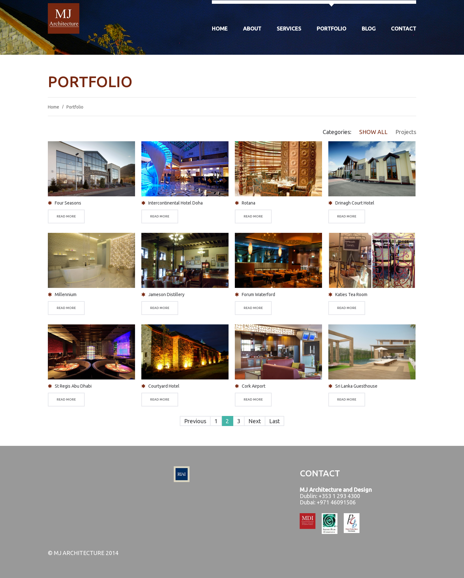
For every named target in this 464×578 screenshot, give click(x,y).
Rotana (248, 202)
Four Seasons (68, 202)
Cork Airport (253, 386)
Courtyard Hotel (163, 386)
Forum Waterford (258, 294)
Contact (403, 28)
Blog (369, 28)
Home (220, 28)
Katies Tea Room (351, 294)
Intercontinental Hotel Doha (175, 202)
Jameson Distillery (166, 294)
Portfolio (331, 28)
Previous (195, 421)
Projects (405, 132)
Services (289, 28)
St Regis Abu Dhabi (73, 386)
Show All (373, 132)
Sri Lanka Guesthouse (356, 386)
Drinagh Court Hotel (354, 202)
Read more (66, 216)
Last (274, 421)
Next (254, 421)
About (252, 28)
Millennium (65, 294)
